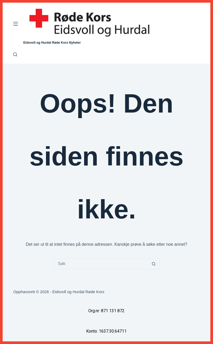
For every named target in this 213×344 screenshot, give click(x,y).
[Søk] (15, 54)
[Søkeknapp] (154, 263)
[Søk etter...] (101, 263)
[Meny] (15, 23)
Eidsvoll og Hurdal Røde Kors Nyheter (52, 42)
